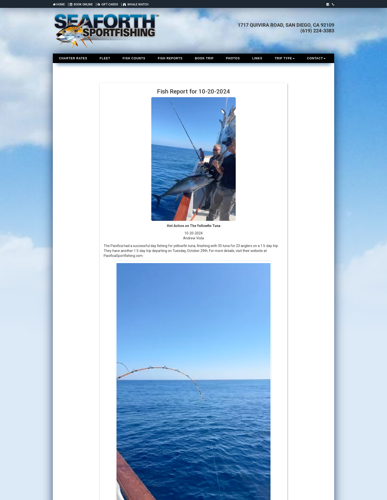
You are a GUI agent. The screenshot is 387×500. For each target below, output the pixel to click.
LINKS (257, 58)
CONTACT (316, 58)
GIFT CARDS (107, 4)
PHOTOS (233, 58)
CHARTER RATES (73, 58)
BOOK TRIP (204, 58)
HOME (59, 4)
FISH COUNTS (134, 58)
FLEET (105, 58)
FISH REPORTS (170, 58)
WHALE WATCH (136, 4)
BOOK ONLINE (81, 4)
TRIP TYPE (285, 58)
